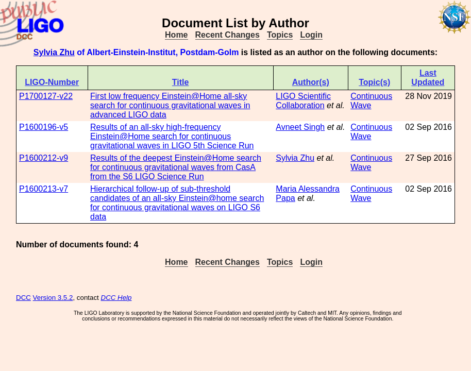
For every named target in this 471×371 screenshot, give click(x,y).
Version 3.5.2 (53, 297)
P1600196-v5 (43, 127)
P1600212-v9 (43, 158)
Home (176, 34)
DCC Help (116, 297)
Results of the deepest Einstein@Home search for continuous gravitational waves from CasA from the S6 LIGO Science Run (175, 167)
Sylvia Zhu (54, 52)
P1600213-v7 (43, 188)
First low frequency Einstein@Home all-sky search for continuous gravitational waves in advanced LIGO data (170, 105)
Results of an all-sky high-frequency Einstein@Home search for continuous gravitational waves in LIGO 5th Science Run (172, 136)
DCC (23, 297)
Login (311, 34)
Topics (280, 34)
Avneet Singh (300, 127)
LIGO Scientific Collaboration (303, 101)
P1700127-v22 (46, 96)
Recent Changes (227, 34)
